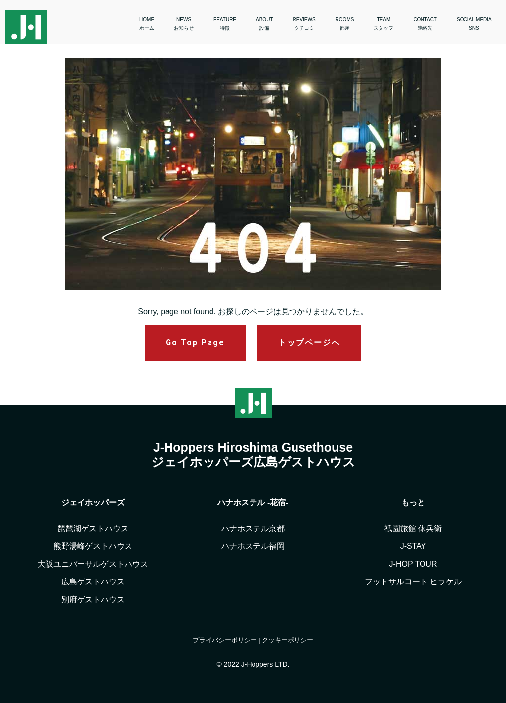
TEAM (383, 24)
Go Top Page (195, 342)
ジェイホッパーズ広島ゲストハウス (253, 462)
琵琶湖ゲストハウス (92, 528)
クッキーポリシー (287, 640)
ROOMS (345, 24)
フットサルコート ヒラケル (413, 582)
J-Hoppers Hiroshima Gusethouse (253, 447)
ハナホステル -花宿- (252, 502)
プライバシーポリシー (225, 640)
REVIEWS (304, 24)
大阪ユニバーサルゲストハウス (93, 564)
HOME (146, 24)
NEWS (184, 24)
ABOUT (264, 24)
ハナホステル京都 (253, 528)
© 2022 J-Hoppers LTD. (252, 664)
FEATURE (224, 24)
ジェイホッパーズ (93, 502)
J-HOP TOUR (413, 564)
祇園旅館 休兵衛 (413, 528)
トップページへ (309, 342)
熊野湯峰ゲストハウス (92, 546)
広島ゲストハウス (93, 582)
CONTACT (425, 24)
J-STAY (413, 546)
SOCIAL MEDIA (474, 24)
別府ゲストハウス (93, 599)
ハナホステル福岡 (253, 546)
